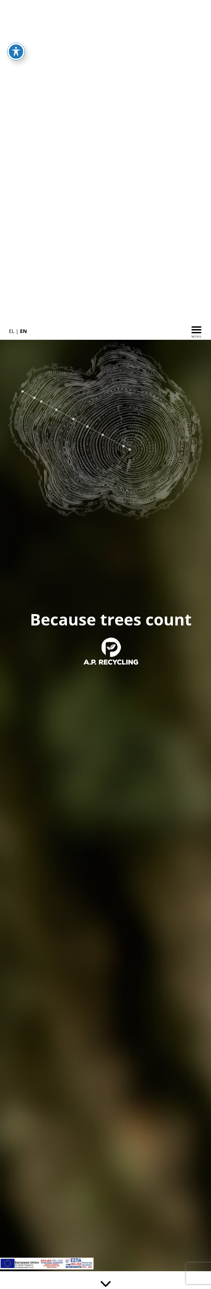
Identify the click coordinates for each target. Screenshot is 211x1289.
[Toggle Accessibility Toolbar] (16, 51)
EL (12, 331)
